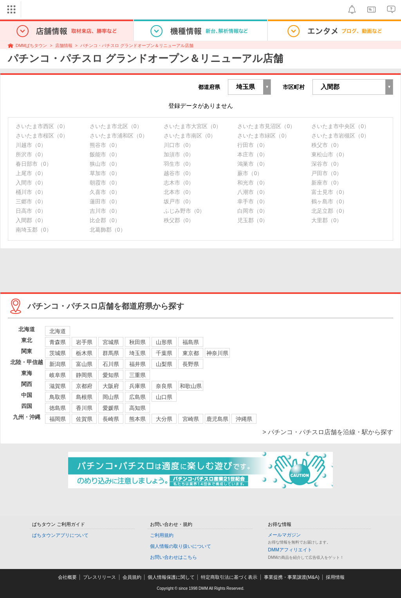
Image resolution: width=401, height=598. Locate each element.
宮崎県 (190, 419)
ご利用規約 (161, 535)
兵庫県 (137, 386)
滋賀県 (57, 386)
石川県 (111, 364)
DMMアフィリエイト (290, 550)
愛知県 (111, 375)
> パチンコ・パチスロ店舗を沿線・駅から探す (327, 432)
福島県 (190, 342)
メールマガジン (284, 535)
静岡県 (84, 375)
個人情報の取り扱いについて (180, 546)
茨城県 (57, 353)
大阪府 (111, 386)
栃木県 (84, 353)
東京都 (190, 353)
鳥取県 (57, 397)
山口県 (164, 397)
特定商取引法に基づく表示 (229, 577)
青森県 (57, 342)
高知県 (137, 408)
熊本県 (137, 419)
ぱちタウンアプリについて (60, 535)
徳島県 (57, 408)
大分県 (164, 419)
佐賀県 (84, 419)
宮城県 (111, 342)
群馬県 (111, 353)
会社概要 (67, 577)
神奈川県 (217, 353)
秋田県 (137, 342)
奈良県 (164, 386)
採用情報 (335, 577)
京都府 (84, 386)
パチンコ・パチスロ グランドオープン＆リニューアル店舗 (136, 45)
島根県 (84, 397)
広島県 (137, 397)
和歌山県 (191, 386)
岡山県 (111, 397)
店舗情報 (63, 45)
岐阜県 (57, 375)
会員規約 (132, 577)
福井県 (137, 364)
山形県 (164, 342)
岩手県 (84, 342)
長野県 (190, 364)
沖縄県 (244, 419)
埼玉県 (137, 353)
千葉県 (164, 353)
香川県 (84, 408)
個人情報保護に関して (171, 577)
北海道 (57, 331)
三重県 (137, 375)
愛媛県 (111, 408)
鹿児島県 (217, 419)
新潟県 (57, 364)
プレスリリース (99, 577)
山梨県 (164, 364)
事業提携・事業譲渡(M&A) (292, 577)
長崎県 (111, 419)
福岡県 (57, 419)
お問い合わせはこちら (173, 557)
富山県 (84, 364)
